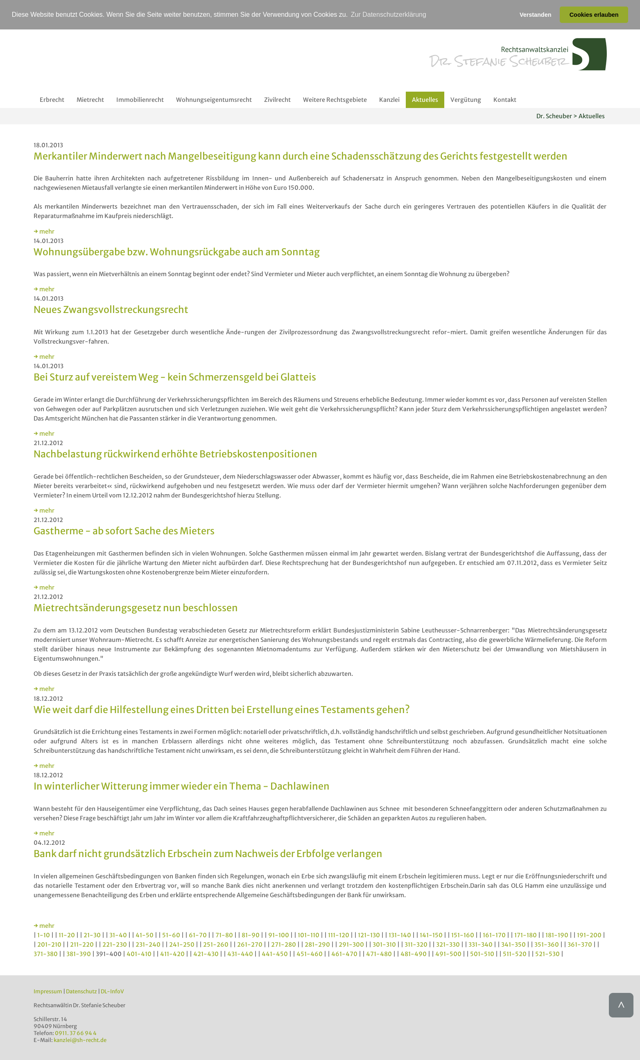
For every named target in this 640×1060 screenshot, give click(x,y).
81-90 (251, 935)
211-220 (82, 944)
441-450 (275, 954)
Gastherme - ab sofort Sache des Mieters (124, 531)
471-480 (379, 954)
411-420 (172, 954)
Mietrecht (90, 100)
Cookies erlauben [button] (594, 14)
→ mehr (44, 231)
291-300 (351, 944)
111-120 (338, 935)
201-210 (49, 944)
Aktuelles (425, 100)
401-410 (139, 954)
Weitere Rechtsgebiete (335, 100)
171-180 (525, 935)
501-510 (482, 954)
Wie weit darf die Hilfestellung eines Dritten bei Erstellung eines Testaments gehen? (222, 710)
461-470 (344, 954)
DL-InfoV (112, 991)
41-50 (145, 935)
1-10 (43, 935)
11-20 (67, 935)
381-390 (78, 954)
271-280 (283, 944)
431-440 (240, 954)
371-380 (46, 954)
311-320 (416, 944)
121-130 (369, 935)
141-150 (431, 935)
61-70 (198, 935)
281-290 (317, 944)
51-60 (171, 935)
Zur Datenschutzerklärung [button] (388, 14)
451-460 (309, 954)
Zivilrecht (277, 100)
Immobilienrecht (140, 100)
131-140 (400, 935)
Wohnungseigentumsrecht (214, 100)
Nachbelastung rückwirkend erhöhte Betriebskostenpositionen (175, 454)
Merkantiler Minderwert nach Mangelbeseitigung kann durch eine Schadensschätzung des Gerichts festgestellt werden (301, 156)
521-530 (547, 954)
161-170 (494, 935)
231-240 (148, 944)
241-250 (181, 944)
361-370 (580, 944)
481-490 (413, 954)
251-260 (215, 944)
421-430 (206, 954)
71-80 (224, 935)
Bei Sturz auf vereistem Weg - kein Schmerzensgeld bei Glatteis (175, 377)
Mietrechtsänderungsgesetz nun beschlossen (136, 608)
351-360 (546, 944)
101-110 (308, 935)
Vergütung (465, 100)
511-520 (515, 954)
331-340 (480, 944)
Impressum (48, 991)
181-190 (556, 935)
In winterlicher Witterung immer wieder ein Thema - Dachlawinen (182, 786)
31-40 (118, 935)
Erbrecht (52, 100)
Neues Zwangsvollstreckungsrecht (111, 309)
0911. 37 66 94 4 (76, 1033)
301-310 (384, 944)
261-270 (249, 944)
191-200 (589, 935)
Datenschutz (81, 991)
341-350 (513, 944)
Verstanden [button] (536, 14)
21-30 (92, 935)
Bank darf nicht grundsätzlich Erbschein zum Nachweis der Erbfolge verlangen (208, 854)
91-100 (278, 935)
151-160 (462, 935)
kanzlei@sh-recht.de (80, 1040)
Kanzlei (389, 100)
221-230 (114, 944)
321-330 (448, 944)
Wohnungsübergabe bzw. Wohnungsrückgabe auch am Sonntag (177, 252)
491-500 (448, 954)
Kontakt (504, 100)
